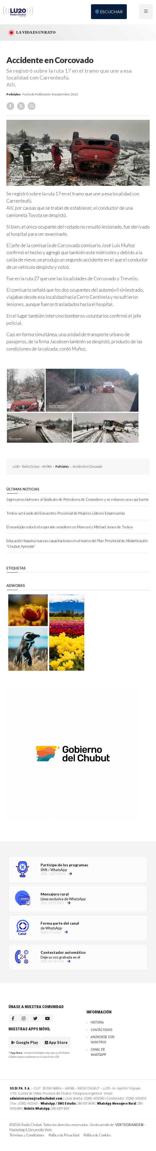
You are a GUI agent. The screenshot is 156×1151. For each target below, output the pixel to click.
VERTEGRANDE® (129, 1125)
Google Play (24, 1042)
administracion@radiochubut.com (36, 1098)
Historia (97, 1022)
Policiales (13, 94)
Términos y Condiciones (27, 1135)
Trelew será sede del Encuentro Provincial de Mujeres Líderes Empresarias (65, 513)
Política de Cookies (97, 1135)
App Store (56, 1042)
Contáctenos (101, 1030)
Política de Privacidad (64, 1135)
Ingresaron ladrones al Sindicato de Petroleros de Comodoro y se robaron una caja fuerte (77, 499)
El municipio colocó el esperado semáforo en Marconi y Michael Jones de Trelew (69, 527)
